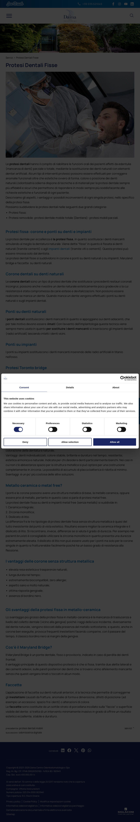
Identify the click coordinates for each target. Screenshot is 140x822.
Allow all (114, 442)
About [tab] (115, 387)
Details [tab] (70, 387)
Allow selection (69, 442)
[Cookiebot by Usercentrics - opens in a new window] (122, 378)
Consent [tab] (24, 387)
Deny (25, 442)
